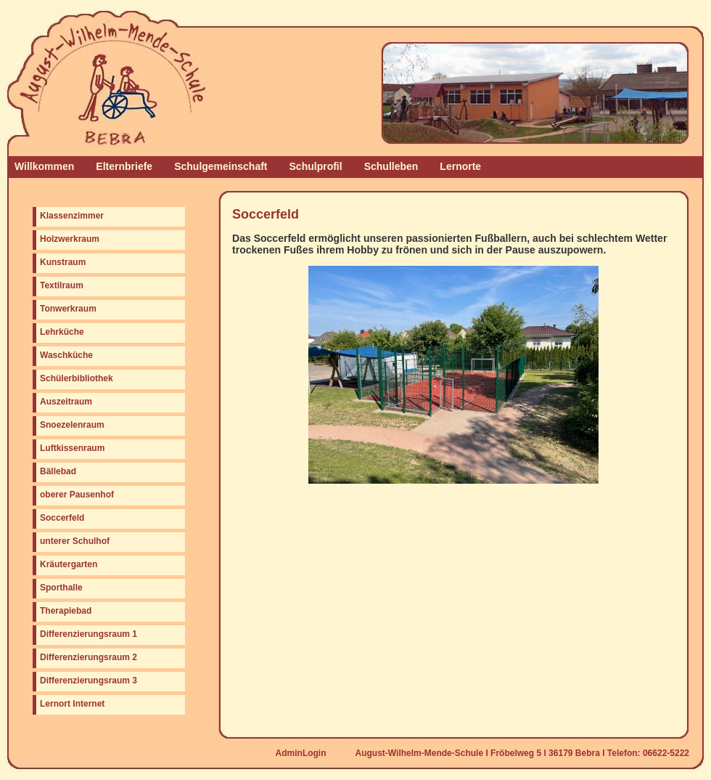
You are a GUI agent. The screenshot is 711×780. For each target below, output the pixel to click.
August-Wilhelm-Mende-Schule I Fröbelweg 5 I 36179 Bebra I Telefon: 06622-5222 (522, 753)
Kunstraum (63, 262)
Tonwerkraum (68, 309)
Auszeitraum (66, 402)
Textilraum (61, 285)
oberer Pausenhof (77, 494)
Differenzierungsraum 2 (88, 657)
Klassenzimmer (72, 216)
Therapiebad (65, 611)
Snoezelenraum (72, 425)
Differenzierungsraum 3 (88, 680)
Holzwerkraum (69, 239)
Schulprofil (315, 166)
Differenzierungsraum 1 (88, 634)
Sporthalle (61, 587)
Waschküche (66, 355)
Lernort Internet (72, 704)
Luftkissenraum (72, 448)
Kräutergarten (68, 564)
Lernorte (460, 166)
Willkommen (44, 166)
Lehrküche (62, 332)
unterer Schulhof (75, 541)
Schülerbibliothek (76, 378)
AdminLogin (301, 753)
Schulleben (391, 166)
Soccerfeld (62, 518)
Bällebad (58, 471)
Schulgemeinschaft (220, 166)
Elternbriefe (124, 166)
